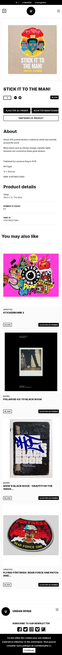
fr (17, 2)
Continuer (29, 650)
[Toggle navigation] (58, 11)
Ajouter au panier (17, 110)
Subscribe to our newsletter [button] (31, 623)
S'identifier (27, 2)
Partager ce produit (31, 118)
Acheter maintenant (46, 110)
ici (50, 645)
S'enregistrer (40, 2)
